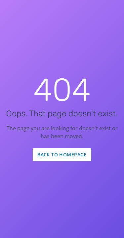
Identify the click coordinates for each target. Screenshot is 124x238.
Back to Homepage (62, 154)
